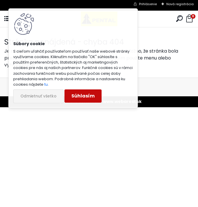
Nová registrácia (180, 4)
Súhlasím (83, 96)
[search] (179, 19)
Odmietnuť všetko (38, 96)
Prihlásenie (148, 4)
